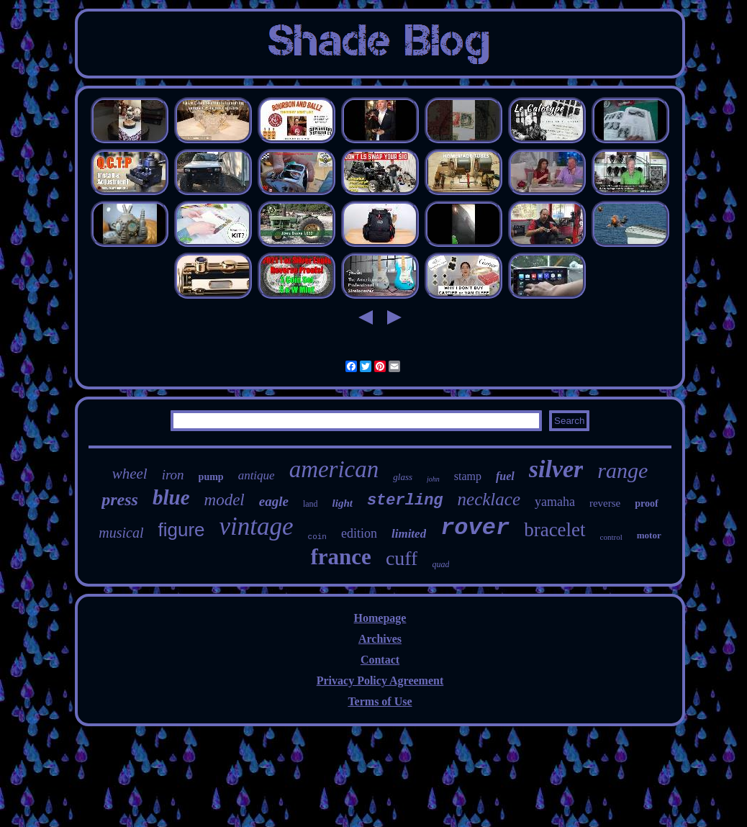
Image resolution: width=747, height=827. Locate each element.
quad (440, 564)
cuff (402, 558)
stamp (467, 476)
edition (359, 533)
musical (121, 533)
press (119, 499)
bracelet (554, 530)
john (433, 479)
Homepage (380, 618)
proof (646, 503)
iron (173, 474)
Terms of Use (380, 701)
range (622, 470)
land (310, 504)
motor (649, 535)
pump (211, 476)
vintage (256, 526)
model (224, 500)
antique (256, 475)
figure (181, 530)
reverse (604, 503)
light (342, 503)
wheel (130, 473)
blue (171, 497)
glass (402, 476)
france (341, 556)
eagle (274, 501)
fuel (505, 476)
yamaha (555, 501)
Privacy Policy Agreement (380, 680)
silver (556, 469)
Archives (380, 639)
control (611, 537)
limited (408, 534)
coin (317, 537)
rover (475, 528)
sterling (405, 501)
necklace (489, 499)
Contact (380, 660)
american (334, 469)
